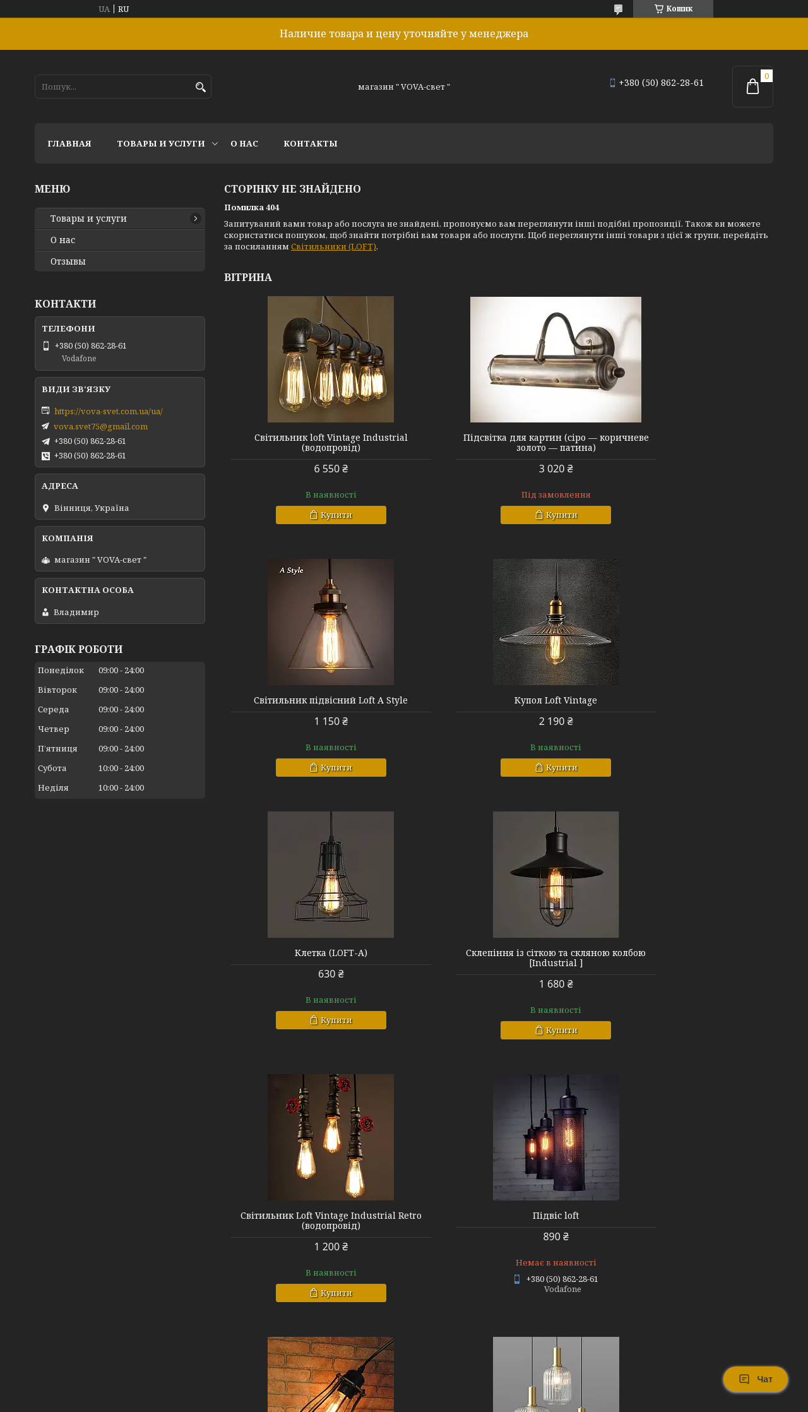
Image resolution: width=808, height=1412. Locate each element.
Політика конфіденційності (509, 1399)
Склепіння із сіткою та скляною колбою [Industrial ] (686, 705)
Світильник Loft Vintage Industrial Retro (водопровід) (311, 968)
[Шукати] (200, 87)
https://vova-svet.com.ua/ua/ (108, 411)
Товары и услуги (161, 143)
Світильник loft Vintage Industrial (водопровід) (312, 443)
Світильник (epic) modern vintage (311, 1226)
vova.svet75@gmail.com (101, 426)
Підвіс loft (498, 963)
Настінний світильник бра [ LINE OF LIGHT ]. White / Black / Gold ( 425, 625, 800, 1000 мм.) (685, 1236)
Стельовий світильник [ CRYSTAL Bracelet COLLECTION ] (498, 1231)
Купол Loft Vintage (312, 700)
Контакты (310, 143)
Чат (756, 1379)
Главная (69, 143)
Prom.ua (473, 1388)
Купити (317, 514)
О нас (244, 143)
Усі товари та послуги (714, 1352)
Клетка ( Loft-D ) (686, 963)
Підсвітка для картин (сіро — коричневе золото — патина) (499, 443)
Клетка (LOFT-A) (498, 700)
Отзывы (68, 261)
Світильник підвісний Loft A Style (686, 438)
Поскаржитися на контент (389, 1399)
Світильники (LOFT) (333, 246)
